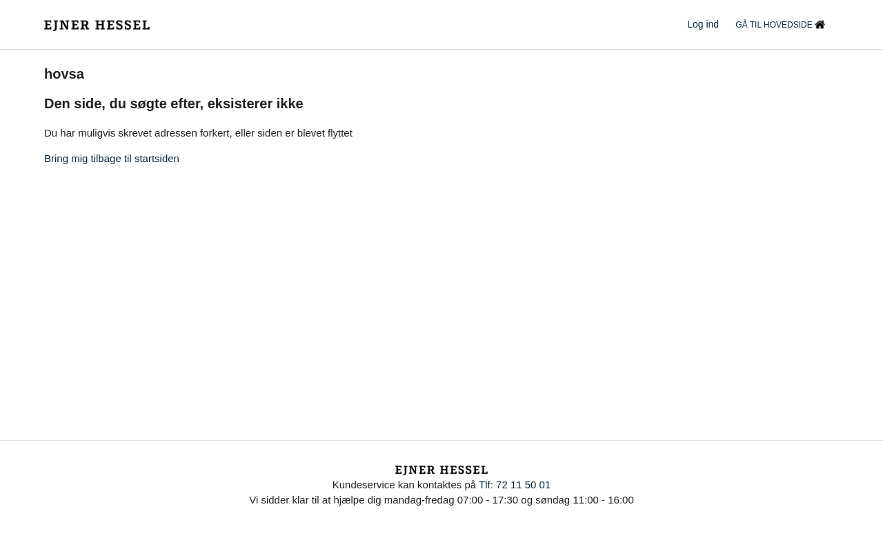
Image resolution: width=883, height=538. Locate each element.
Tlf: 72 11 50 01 (514, 484)
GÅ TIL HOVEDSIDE (780, 25)
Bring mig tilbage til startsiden (111, 158)
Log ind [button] (703, 24)
